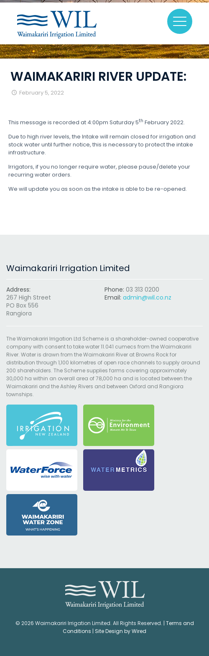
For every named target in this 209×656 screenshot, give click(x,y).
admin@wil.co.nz (147, 297)
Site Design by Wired (120, 631)
